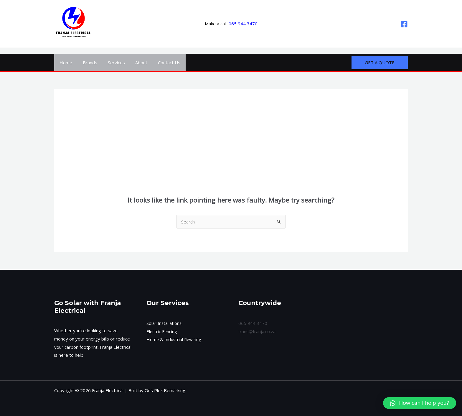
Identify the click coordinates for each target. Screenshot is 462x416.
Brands (87, 62)
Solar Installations (164, 323)
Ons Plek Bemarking (165, 390)
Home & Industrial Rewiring (174, 339)
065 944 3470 (243, 24)
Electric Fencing (162, 331)
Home (65, 62)
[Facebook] (404, 24)
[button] (419, 403)
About (135, 62)
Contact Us (161, 62)
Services (112, 62)
